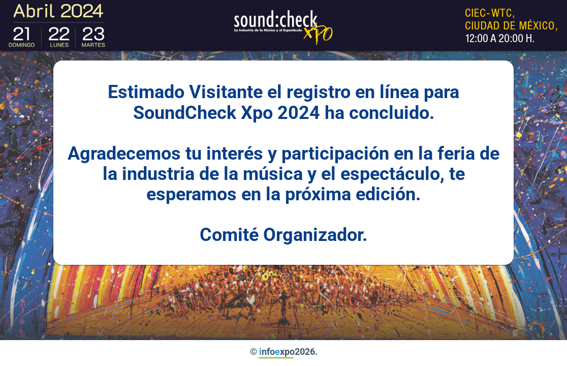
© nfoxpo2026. (284, 351)
